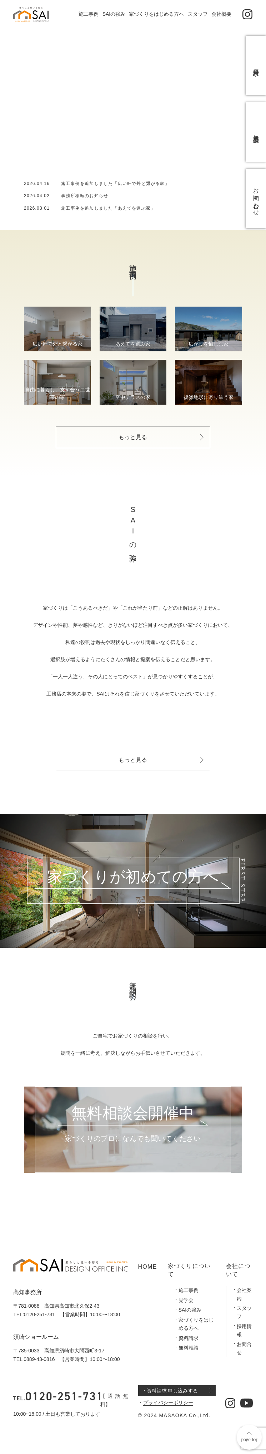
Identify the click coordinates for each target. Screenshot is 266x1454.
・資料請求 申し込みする (170, 1391)
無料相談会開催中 (132, 1114)
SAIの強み (114, 14)
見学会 (186, 1300)
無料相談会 (256, 132)
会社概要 (221, 14)
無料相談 (189, 1348)
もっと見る (133, 437)
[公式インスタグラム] (247, 14)
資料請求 (189, 1338)
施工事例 (89, 14)
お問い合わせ (256, 198)
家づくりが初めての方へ (133, 877)
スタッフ (198, 14)
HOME (147, 1267)
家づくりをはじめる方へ (156, 14)
